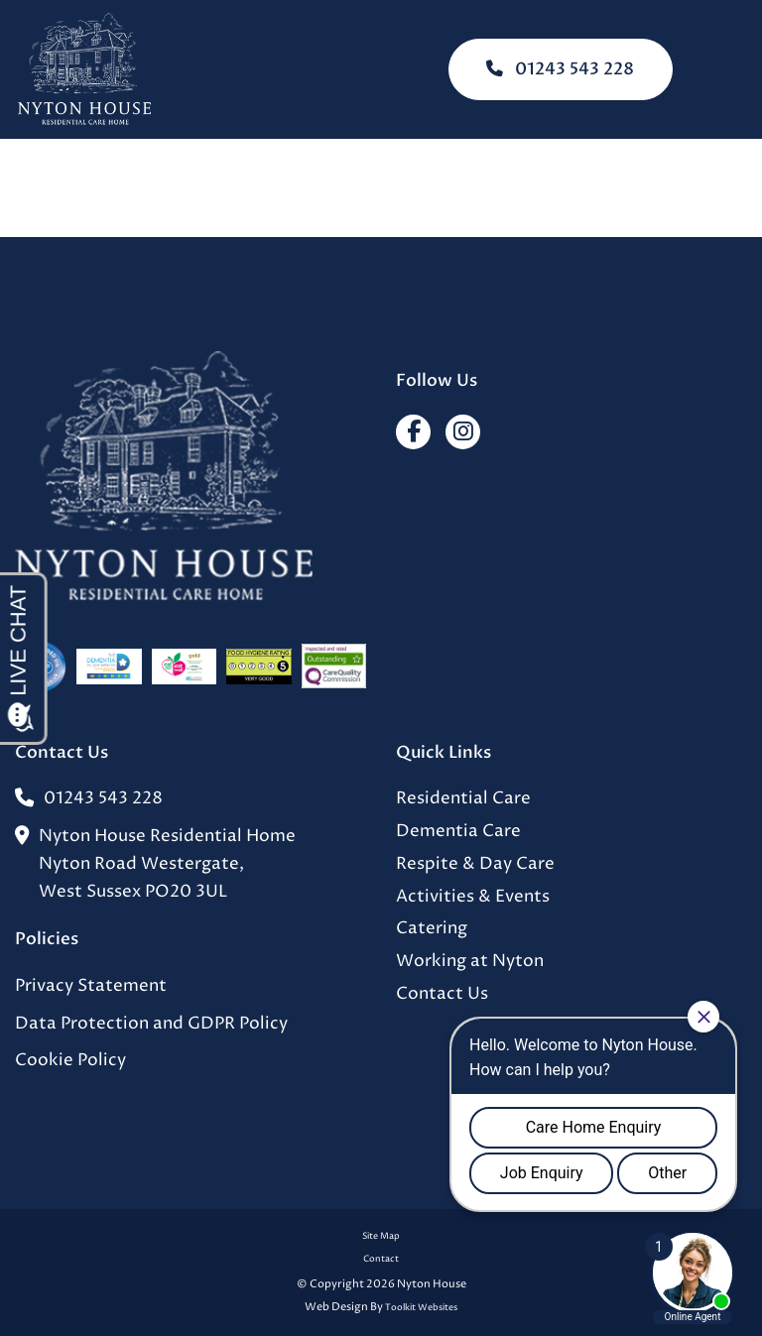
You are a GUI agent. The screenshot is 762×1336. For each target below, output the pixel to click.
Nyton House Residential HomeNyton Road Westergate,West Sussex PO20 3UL (155, 864)
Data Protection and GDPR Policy (151, 1024)
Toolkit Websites (421, 1307)
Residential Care (463, 799)
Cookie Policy (70, 1060)
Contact (381, 1259)
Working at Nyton (470, 961)
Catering (431, 928)
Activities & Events (473, 897)
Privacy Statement (91, 986)
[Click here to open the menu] (732, 70)
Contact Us (442, 994)
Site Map (381, 1236)
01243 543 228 (560, 69)
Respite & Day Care (475, 864)
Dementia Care (458, 831)
